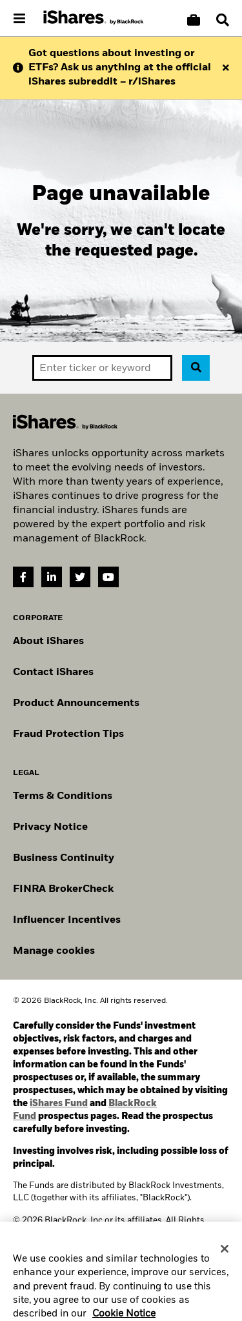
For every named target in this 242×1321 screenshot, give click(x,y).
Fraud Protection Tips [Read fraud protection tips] (68, 734)
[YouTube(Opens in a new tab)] (108, 577)
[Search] (222, 20)
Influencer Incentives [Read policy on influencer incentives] (67, 920)
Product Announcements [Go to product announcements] (76, 703)
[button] (222, 20)
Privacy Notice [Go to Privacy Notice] (50, 827)
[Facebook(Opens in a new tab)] (23, 577)
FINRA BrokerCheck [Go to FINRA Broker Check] (63, 889)
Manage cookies (54, 951)
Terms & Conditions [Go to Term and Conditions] (62, 796)
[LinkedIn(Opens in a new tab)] (51, 577)
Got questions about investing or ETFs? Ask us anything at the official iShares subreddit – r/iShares (119, 67)
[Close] (224, 1258)
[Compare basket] (193, 20)
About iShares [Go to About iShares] (48, 641)
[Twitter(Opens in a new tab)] (80, 577)
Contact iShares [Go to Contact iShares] (53, 672)
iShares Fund (59, 1103)
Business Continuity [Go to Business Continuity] (63, 858)
